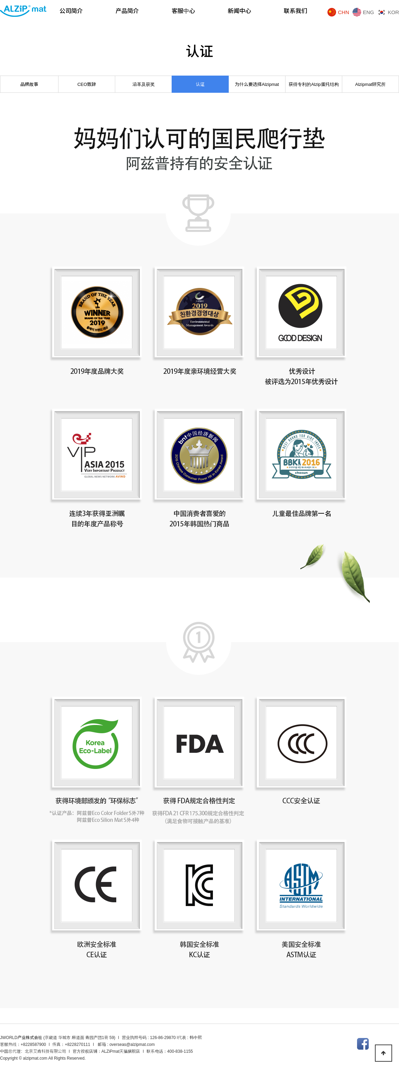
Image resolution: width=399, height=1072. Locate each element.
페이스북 (363, 1044)
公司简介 (71, 11)
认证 (200, 84)
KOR (393, 12)
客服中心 (183, 11)
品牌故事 (29, 84)
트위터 (378, 1044)
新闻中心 (239, 11)
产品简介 (127, 11)
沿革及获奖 (143, 84)
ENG (368, 12)
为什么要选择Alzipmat (257, 84)
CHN (343, 12)
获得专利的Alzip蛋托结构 (313, 84)
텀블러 (393, 1044)
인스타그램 (348, 1044)
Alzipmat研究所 (370, 84)
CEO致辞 (86, 84)
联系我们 (295, 11)
